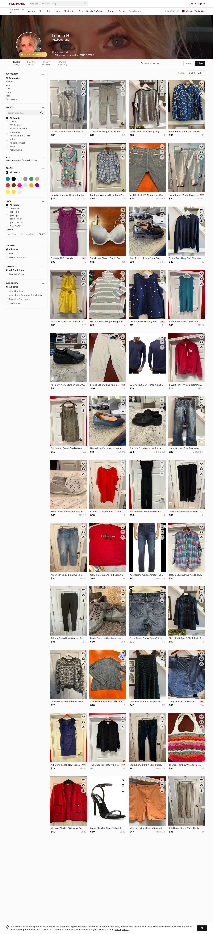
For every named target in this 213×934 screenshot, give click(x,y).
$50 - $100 (13, 215)
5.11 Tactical (14, 125)
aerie (10, 146)
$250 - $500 (14, 222)
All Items (12, 249)
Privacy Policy (122, 929)
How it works (172, 11)
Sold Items (13, 303)
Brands (111, 11)
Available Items (15, 291)
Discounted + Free (16, 257)
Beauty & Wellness (95, 11)
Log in (192, 3)
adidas (11, 139)
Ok (202, 928)
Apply (42, 234)
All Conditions (15, 270)
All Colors (13, 172)
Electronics (69, 11)
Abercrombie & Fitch (18, 135)
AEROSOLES (14, 150)
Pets (81, 11)
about (188, 63)
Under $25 (13, 208)
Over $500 (13, 226)
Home (57, 11)
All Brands (13, 118)
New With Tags (15, 274)
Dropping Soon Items (18, 299)
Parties (122, 11)
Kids (49, 11)
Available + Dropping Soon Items (24, 295)
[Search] (62, 3)
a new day (13, 132)
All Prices (12, 205)
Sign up (201, 3)
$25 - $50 (13, 212)
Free (10, 253)
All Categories (13, 78)
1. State (11, 121)
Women (31, 11)
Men (41, 11)
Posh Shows (135, 11)
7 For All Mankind (16, 128)
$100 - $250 (14, 219)
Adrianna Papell (15, 142)
